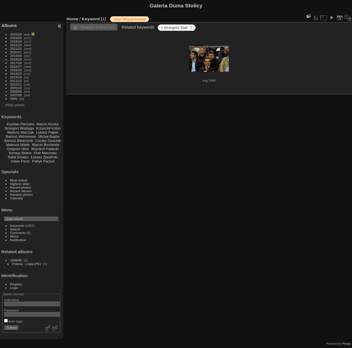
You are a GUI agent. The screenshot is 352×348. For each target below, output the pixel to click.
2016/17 (16, 66)
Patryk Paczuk (43, 161)
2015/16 (16, 70)
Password (11, 310)
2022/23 (16, 45)
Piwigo (346, 343)
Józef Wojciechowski (129, 19)
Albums (9, 25)
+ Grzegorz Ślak (176, 28)
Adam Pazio (20, 161)
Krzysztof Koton (48, 128)
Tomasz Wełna (19, 153)
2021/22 (16, 48)
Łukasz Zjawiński (44, 157)
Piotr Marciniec (45, 153)
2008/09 (16, 91)
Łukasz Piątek (47, 132)
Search (15, 229)
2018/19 (16, 59)
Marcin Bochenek (45, 145)
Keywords (17, 225)
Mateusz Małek (18, 145)
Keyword (91, 18)
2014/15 (16, 73)
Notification (18, 240)
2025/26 (16, 34)
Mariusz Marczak (20, 132)
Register (16, 284)
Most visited (18, 180)
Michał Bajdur (49, 136)
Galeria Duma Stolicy (176, 6)
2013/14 (16, 77)
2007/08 (16, 95)
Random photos (21, 194)
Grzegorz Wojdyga (19, 128)
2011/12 (16, 80)
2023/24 (16, 41)
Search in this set (98, 27)
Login (14, 287)
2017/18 (16, 63)
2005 (13, 98)
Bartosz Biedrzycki (18, 141)
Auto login (13, 321)
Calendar (16, 198)
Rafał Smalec (18, 157)
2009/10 (16, 88)
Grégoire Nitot (18, 149)
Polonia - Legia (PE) (26, 264)
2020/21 (16, 52)
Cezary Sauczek (48, 141)
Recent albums (21, 191)
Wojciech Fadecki (45, 149)
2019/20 (16, 55)
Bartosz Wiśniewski (21, 136)
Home (72, 18)
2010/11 (16, 84)
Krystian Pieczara (20, 124)
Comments (18, 232)
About (14, 236)
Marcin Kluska (48, 124)
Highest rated (19, 184)
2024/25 (16, 38)
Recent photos (20, 187)
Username (11, 300)
